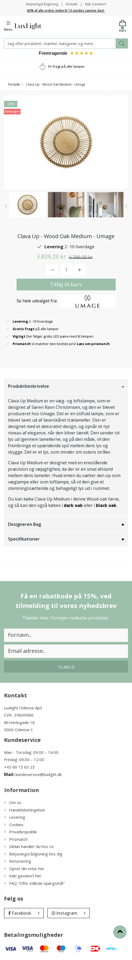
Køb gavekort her (23, 876)
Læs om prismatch (93, 344)
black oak (106, 506)
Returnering (17, 861)
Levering (14, 817)
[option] (27, 205)
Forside (14, 85)
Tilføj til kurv (66, 285)
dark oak (73, 506)
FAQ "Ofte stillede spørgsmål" (34, 883)
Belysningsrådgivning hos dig (33, 854)
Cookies (14, 825)
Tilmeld (66, 667)
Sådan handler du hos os (29, 847)
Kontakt (71, 4)
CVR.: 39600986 (18, 715)
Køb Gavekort (95, 4)
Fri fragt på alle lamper (66, 66)
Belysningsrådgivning (42, 4)
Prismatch (16, 839)
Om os (12, 803)
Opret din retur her (24, 869)
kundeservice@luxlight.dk (39, 775)
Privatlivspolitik (20, 832)
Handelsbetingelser (25, 810)
